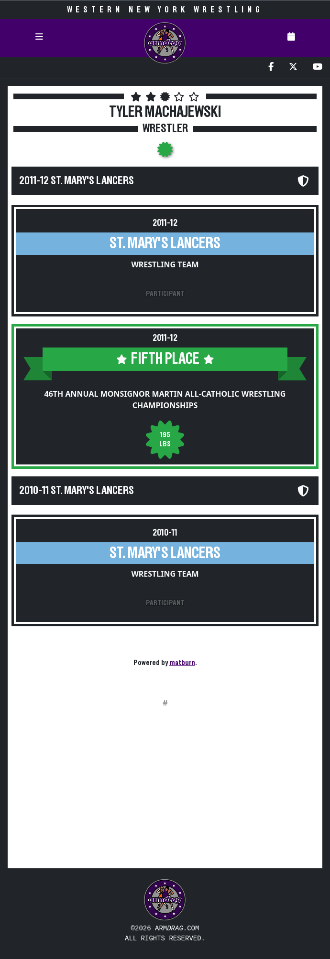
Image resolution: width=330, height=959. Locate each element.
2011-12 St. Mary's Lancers (76, 181)
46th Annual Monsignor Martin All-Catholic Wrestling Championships (165, 400)
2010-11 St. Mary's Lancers (76, 490)
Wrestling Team (164, 264)
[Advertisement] (165, 794)
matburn (182, 662)
